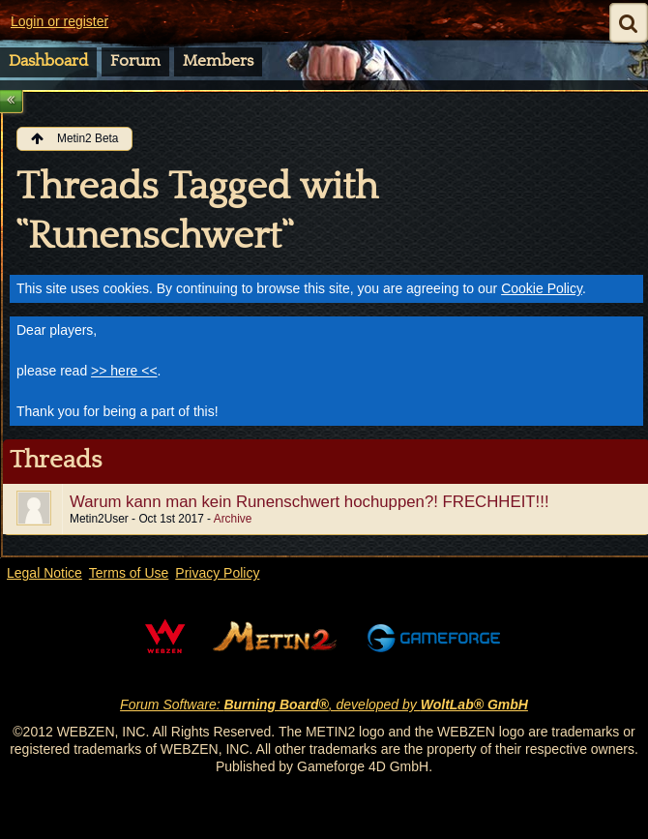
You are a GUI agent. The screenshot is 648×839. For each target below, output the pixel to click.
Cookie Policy (541, 288)
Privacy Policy (217, 573)
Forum (135, 61)
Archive (233, 518)
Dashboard (48, 61)
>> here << (124, 370)
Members (218, 61)
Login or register (59, 21)
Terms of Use (128, 573)
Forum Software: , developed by (324, 704)
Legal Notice (44, 573)
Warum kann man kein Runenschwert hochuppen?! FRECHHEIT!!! (309, 502)
